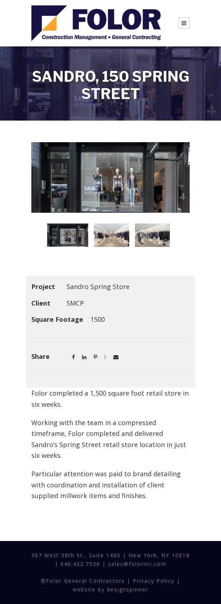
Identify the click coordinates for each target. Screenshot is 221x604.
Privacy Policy (154, 580)
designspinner (127, 589)
